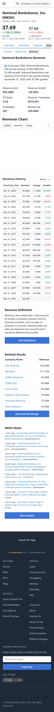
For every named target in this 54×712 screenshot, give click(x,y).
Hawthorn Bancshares (17, 394)
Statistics (8, 51)
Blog (5, 583)
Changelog (35, 578)
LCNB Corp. (11, 383)
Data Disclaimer (38, 633)
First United (11, 389)
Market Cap (20, 51)
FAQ (31, 595)
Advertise (34, 589)
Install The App (11, 616)
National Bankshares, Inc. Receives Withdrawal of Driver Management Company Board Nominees (25, 467)
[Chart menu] (49, 125)
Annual (7, 125)
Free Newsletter (11, 604)
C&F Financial (12, 365)
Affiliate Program (38, 639)
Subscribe (27, 666)
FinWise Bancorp (14, 377)
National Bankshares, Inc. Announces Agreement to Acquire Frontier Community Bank (25, 456)
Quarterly (18, 125)
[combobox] (33, 3)
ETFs (5, 578)
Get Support (9, 610)
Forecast (37, 45)
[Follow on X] (13, 693)
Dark (18, 680)
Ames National (13, 406)
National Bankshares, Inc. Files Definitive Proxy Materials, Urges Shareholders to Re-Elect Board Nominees (27, 484)
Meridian (10, 371)
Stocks (6, 566)
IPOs (5, 572)
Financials (23, 45)
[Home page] (10, 3)
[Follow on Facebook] (5, 693)
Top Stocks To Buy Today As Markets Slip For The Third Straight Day (24, 503)
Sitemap (33, 583)
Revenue (33, 51)
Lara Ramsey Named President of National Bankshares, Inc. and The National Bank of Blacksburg (26, 436)
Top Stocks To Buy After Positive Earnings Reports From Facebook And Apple (26, 493)
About (32, 610)
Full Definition (27, 340)
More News (27, 515)
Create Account (37, 572)
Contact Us (35, 616)
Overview (9, 45)
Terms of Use (36, 622)
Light (8, 680)
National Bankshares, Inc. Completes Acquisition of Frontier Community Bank (26, 446)
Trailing (29, 125)
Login (32, 566)
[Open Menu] (4, 3)
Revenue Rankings (27, 414)
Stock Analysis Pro (12, 599)
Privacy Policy (36, 627)
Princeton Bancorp (15, 400)
